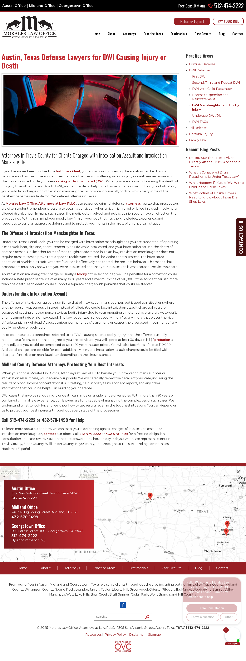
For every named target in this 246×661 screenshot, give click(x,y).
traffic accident (68, 171)
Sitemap (154, 634)
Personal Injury (201, 134)
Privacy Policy (115, 634)
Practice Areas (153, 33)
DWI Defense (199, 70)
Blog (222, 33)
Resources (93, 634)
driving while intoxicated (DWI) (80, 181)
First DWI (199, 76)
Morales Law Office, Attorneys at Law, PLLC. (41, 203)
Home (96, 33)
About (111, 33)
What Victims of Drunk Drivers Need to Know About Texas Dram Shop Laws (214, 197)
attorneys (133, 203)
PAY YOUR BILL (228, 21)
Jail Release (198, 128)
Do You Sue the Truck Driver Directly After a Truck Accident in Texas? (214, 162)
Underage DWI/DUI (207, 115)
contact (49, 434)
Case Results (202, 33)
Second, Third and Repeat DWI (216, 82)
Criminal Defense (202, 64)
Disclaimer (137, 634)
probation (162, 340)
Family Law (197, 140)
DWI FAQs (200, 122)
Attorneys (129, 33)
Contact (237, 33)
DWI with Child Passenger (212, 89)
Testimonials (178, 33)
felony (82, 274)
